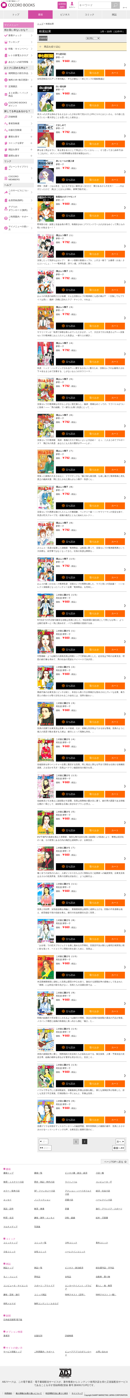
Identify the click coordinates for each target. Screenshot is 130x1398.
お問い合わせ (102, 1352)
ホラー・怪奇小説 (11, 1191)
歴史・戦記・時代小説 (44, 1182)
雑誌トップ (8, 1268)
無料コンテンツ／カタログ (46, 1303)
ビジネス (65, 14)
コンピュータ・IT (104, 1182)
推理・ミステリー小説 (13, 1182)
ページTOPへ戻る (113, 1161)
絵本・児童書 (102, 1218)
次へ (119, 1141)
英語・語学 (8, 1209)
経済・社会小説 (103, 1191)
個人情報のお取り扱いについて (29, 1393)
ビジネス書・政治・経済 (76, 1173)
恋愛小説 (69, 1200)
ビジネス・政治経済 (74, 1268)
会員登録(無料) (15, 200)
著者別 (6, 1335)
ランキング (13, 42)
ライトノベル (71, 1182)
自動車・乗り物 (103, 1277)
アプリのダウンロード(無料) (18, 208)
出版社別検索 (15, 130)
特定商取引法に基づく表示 (57, 1393)
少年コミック (71, 1243)
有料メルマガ (9, 1303)
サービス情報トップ (12, 1352)
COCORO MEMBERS (14, 178)
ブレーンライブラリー (18, 168)
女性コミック (40, 1252)
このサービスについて (18, 192)
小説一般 (100, 1173)
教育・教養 (39, 1209)
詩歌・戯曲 (70, 1218)
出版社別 (38, 1335)
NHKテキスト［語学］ (75, 1294)
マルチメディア (10, 1227)
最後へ (117, 1148)
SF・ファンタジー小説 (44, 1191)
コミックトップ (10, 1243)
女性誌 (68, 1277)
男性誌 (37, 1277)
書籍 (40, 14)
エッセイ (7, 1200)
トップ (15, 14)
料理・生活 (8, 1218)
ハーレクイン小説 (104, 1200)
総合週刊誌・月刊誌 (105, 1268)
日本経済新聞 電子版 (12, 1319)
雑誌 (114, 14)
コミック (89, 14)
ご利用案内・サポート (18, 218)
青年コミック (102, 1243)
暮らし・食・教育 (104, 1285)
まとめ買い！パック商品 (18, 94)
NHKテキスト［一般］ (106, 1294)
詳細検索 (12, 116)
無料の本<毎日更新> (18, 80)
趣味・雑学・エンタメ (44, 1218)
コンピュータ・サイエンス (15, 1285)
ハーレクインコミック (75, 1252)
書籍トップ (8, 1173)
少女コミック (9, 1252)
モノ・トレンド (10, 1277)
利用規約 (8, 1393)
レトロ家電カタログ (18, 55)
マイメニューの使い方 (18, 228)
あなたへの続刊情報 (18, 62)
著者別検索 (13, 123)
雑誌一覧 (38, 1268)
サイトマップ (77, 1393)
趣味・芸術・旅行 (11, 1294)
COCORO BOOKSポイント (17, 104)
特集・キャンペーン (18, 48)
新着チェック (15, 35)
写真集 (37, 1227)
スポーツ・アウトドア (44, 1285)
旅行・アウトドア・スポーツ (109, 1209)
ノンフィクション (42, 1200)
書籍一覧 (38, 1173)
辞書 (67, 1209)
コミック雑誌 (40, 1294)
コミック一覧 (40, 1243)
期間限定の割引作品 (18, 73)
